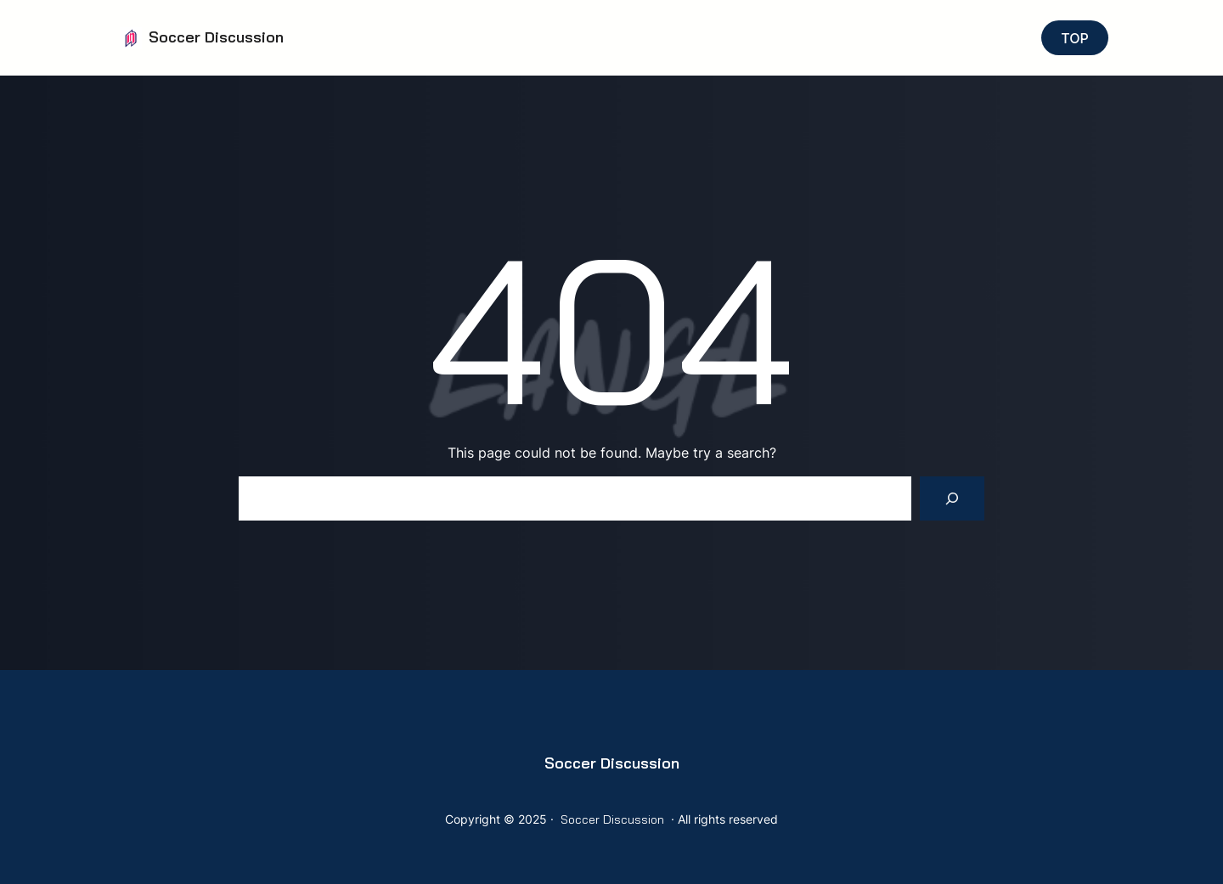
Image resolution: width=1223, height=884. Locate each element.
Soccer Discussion (216, 37)
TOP (1075, 38)
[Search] (952, 498)
